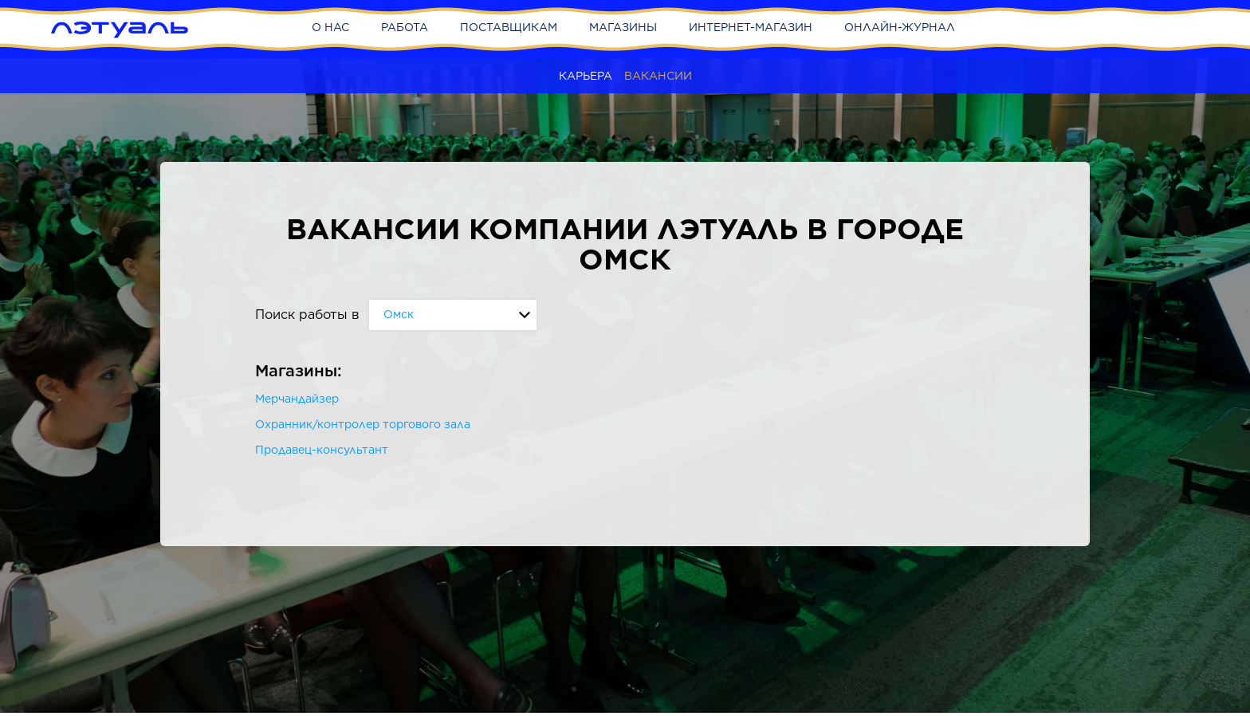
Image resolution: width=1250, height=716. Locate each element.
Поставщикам (508, 27)
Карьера (585, 75)
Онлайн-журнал (899, 27)
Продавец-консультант (321, 449)
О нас (330, 27)
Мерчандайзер (297, 398)
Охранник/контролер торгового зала (362, 424)
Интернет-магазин (750, 27)
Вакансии (658, 75)
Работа (404, 27)
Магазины (623, 27)
